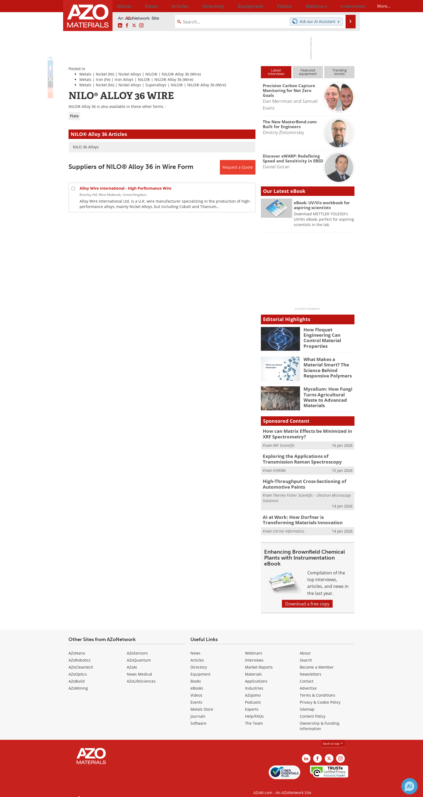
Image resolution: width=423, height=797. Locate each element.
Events (196, 697)
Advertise (308, 683)
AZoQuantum (139, 655)
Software (198, 718)
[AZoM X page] (134, 25)
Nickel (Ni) (105, 74)
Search (306, 655)
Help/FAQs (254, 711)
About (305, 647)
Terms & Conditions (317, 690)
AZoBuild (77, 676)
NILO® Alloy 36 (175, 74)
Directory (197, 6)
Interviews (254, 655)
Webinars (253, 647)
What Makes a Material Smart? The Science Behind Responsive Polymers (327, 366)
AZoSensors (137, 647)
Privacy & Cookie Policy (320, 697)
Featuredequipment (308, 72)
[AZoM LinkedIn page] (120, 25)
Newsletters (310, 669)
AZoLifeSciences (141, 676)
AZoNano (77, 647)
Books (195, 676)
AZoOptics (78, 669)
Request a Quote (238, 167)
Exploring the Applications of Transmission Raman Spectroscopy (306, 457)
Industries (254, 683)
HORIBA (279, 467)
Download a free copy (307, 598)
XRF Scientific (284, 444)
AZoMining (78, 683)
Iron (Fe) (103, 79)
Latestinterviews (276, 72)
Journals (197, 711)
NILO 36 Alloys (86, 146)
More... (347, 6)
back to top (333, 738)
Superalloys (155, 84)
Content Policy (312, 711)
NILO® (151, 74)
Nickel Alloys (129, 74)
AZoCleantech (81, 662)
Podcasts (253, 697)
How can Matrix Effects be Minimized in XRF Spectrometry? (307, 433)
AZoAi (132, 662)
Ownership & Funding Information (319, 721)
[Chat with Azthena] (409, 786)
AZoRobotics (80, 655)
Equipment (200, 669)
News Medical (139, 669)
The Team (254, 718)
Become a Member (317, 662)
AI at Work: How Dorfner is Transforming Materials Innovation (304, 515)
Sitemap (307, 704)
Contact (306, 676)
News (195, 647)
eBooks (196, 683)
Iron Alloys (124, 79)
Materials (253, 669)
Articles (197, 655)
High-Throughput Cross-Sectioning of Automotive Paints (300, 481)
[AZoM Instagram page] (141, 25)
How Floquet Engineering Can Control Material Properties (328, 334)
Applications (256, 676)
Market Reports (259, 662)
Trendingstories (339, 72)
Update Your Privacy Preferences (109, 790)
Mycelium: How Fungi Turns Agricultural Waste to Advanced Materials (328, 393)
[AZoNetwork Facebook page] (127, 25)
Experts (251, 704)
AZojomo (253, 690)
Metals (85, 74)
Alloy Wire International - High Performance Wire (125, 188)
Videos (196, 690)
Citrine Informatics (288, 526)
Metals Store (201, 704)
